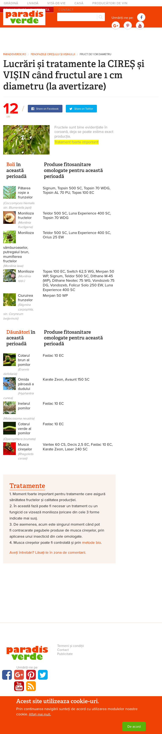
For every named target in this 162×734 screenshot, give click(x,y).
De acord (134, 728)
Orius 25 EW (53, 237)
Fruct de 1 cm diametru (95, 54)
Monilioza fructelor (26, 220)
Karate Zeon (53, 379)
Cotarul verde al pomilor (19, 431)
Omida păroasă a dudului (18, 388)
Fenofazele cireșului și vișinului (53, 54)
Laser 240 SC (76, 449)
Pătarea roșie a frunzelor (18, 198)
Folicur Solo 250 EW (86, 285)
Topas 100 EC (83, 192)
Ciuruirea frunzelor (18, 306)
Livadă (33, 3)
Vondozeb (58, 285)
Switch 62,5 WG (80, 271)
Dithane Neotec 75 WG (71, 280)
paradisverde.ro (14, 54)
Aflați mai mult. (40, 715)
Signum (49, 188)
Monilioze (19, 276)
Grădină (11, 3)
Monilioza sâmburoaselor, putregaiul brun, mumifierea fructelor (18, 249)
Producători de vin (109, 3)
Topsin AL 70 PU (56, 192)
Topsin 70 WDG (96, 188)
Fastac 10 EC (53, 355)
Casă (79, 3)
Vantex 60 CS (54, 444)
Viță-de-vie (56, 3)
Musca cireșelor (25, 451)
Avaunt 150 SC (77, 379)
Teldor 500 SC (55, 213)
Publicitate (65, 654)
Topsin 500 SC (69, 188)
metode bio (91, 542)
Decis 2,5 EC (78, 444)
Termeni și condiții (70, 646)
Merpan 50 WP (55, 295)
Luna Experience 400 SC (89, 213)
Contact (63, 650)
